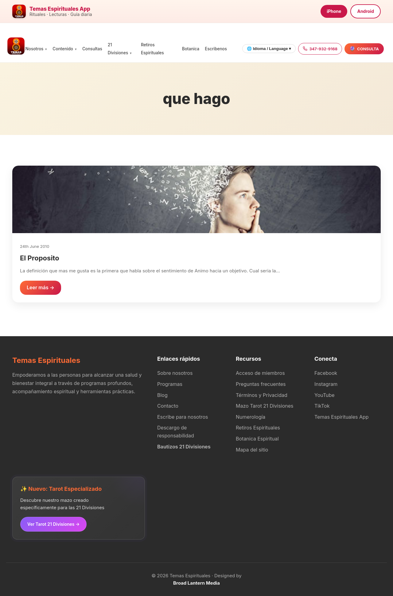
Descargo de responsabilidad (175, 432)
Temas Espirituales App (341, 417)
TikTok (322, 406)
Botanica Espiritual (257, 439)
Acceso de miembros (260, 373)
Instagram (325, 384)
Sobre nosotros (175, 373)
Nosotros (34, 48)
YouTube (324, 395)
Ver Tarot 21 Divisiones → (53, 524)
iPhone (334, 11)
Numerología (250, 417)
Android (365, 11)
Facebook (325, 373)
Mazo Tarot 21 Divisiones (265, 406)
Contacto (167, 406)
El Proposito (39, 258)
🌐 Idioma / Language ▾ (269, 48)
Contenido (63, 48)
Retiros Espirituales (258, 428)
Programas (169, 384)
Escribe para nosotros (182, 417)
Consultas (92, 48)
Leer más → (40, 287)
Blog (162, 395)
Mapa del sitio (252, 450)
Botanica (190, 48)
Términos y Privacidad (261, 395)
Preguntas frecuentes (261, 384)
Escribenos (216, 48)
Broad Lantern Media (196, 583)
